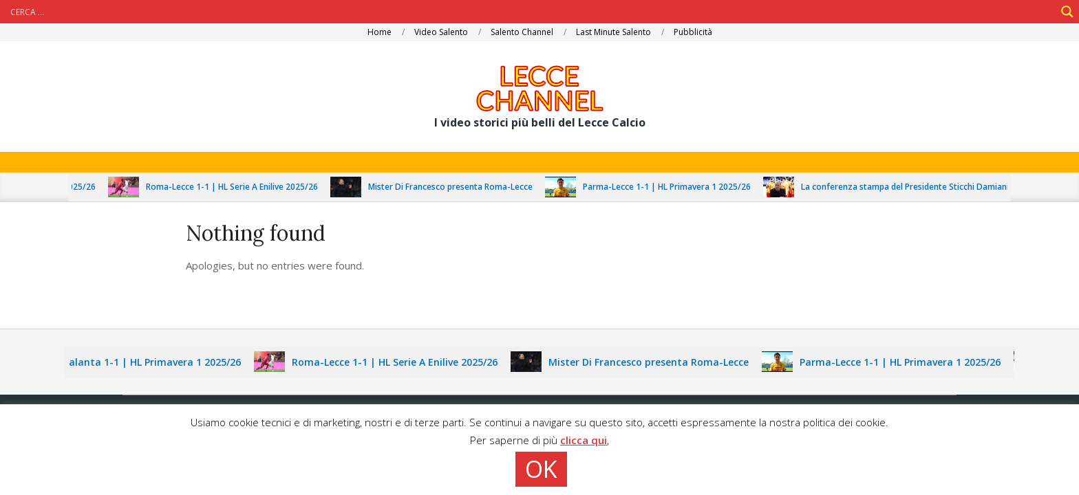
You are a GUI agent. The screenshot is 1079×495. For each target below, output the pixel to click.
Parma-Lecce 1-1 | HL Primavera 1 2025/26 (676, 186)
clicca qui (583, 440)
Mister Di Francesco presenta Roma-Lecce (460, 186)
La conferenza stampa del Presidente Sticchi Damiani (914, 186)
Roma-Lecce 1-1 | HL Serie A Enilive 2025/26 (242, 186)
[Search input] (531, 11)
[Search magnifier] (1067, 11)
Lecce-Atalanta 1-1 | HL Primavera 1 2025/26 (143, 361)
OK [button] (541, 469)
